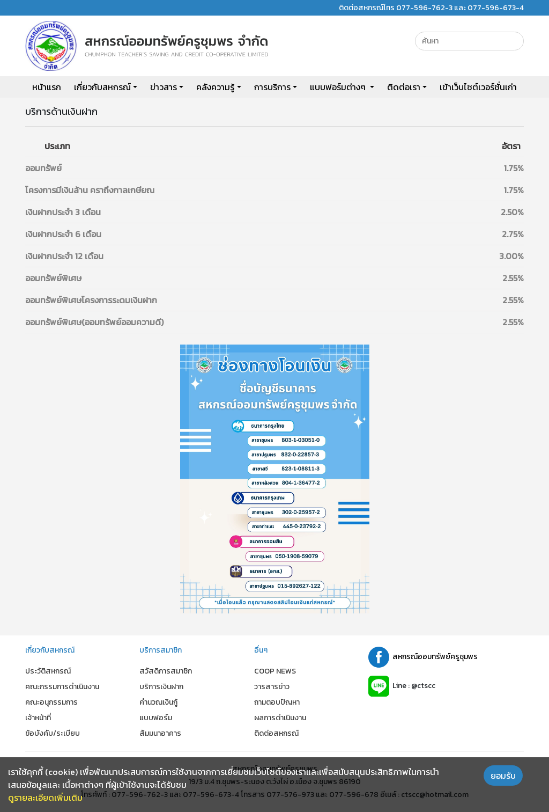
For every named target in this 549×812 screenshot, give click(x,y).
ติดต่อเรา (403, 87)
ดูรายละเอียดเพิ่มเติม (45, 797)
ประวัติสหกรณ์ (48, 671)
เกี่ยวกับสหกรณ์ (102, 87)
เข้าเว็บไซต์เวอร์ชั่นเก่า (478, 87)
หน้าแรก (46, 87)
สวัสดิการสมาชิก (165, 671)
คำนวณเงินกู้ (158, 702)
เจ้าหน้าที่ (38, 717)
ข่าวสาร (163, 87)
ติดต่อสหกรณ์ (276, 733)
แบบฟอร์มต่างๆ (339, 87)
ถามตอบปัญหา (277, 702)
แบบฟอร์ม (155, 717)
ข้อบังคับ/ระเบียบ (52, 733)
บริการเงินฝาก (161, 686)
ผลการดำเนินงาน (280, 717)
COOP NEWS (275, 671)
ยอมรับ (503, 775)
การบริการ (272, 87)
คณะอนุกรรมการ (51, 702)
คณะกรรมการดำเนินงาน (62, 686)
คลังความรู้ (215, 87)
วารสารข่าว (272, 686)
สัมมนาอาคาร (160, 733)
